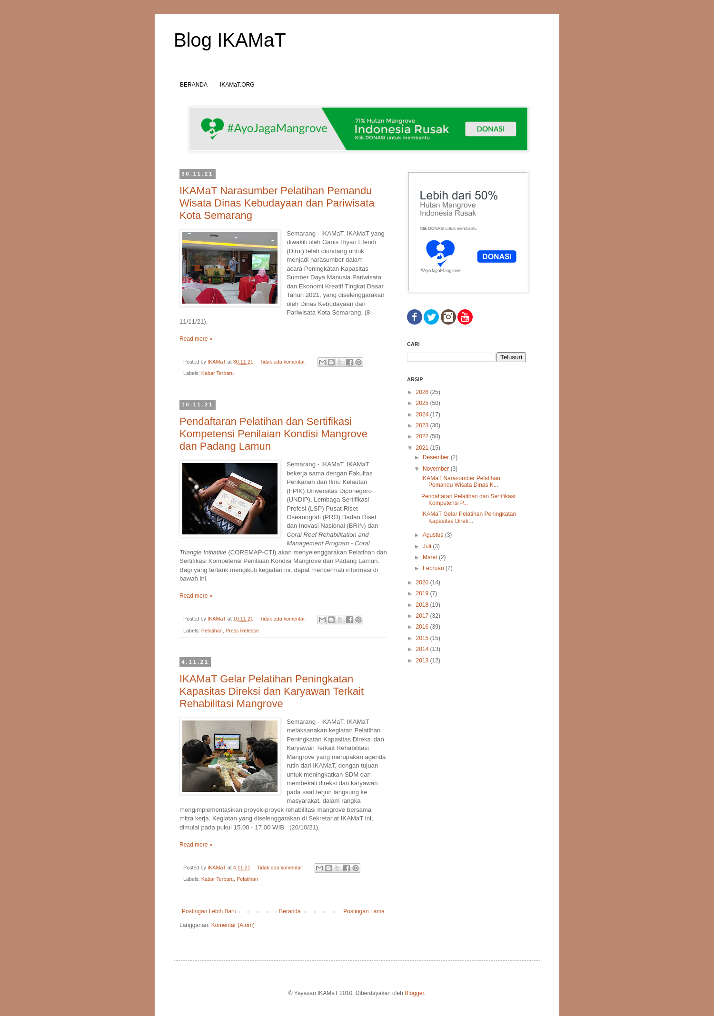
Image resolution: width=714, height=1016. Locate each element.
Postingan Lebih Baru (209, 911)
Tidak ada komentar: (284, 362)
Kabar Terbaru (217, 373)
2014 (423, 649)
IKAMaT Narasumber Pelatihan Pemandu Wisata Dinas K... (460, 481)
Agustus (434, 535)
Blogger (414, 993)
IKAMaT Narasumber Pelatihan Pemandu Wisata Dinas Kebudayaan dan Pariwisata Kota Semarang (277, 203)
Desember (437, 457)
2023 (423, 425)
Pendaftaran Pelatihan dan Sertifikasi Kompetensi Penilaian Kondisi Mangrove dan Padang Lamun (273, 433)
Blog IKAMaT (230, 40)
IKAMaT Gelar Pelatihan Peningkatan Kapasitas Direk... (468, 517)
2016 (423, 626)
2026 (423, 392)
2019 (423, 593)
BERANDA (194, 84)
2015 (423, 638)
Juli (428, 546)
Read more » (195, 338)
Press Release (242, 630)
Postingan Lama (364, 911)
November (437, 468)
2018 (423, 605)
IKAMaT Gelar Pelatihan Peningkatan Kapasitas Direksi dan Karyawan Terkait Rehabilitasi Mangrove (271, 691)
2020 (423, 582)
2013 (423, 660)
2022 (423, 436)
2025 (423, 403)
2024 (423, 414)
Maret (431, 557)
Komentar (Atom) (233, 925)
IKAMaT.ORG (237, 84)
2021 (423, 447)
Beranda (289, 911)
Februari (434, 568)
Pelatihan (212, 630)
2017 (423, 615)
